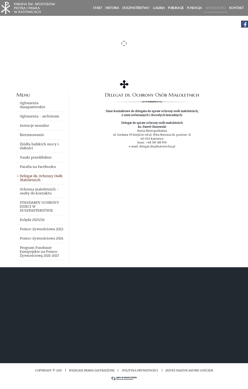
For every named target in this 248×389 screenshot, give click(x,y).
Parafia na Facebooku (38, 167)
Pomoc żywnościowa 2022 (41, 229)
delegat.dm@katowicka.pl (157, 146)
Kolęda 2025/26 (32, 220)
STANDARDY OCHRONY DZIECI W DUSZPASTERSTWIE (39, 206)
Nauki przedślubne (36, 157)
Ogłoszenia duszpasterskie (32, 105)
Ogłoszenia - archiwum (39, 116)
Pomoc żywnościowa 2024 (41, 238)
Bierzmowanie (32, 135)
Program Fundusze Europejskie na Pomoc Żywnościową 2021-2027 (39, 252)
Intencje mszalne (34, 125)
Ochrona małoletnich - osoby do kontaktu (39, 191)
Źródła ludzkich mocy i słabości (39, 146)
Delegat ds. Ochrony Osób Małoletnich (41, 178)
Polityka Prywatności (140, 370)
